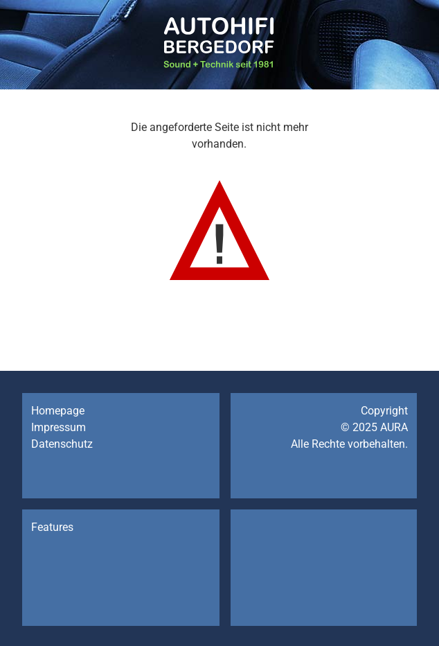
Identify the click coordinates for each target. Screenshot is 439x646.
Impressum (58, 427)
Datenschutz (62, 444)
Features (52, 527)
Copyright (384, 410)
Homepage (57, 410)
